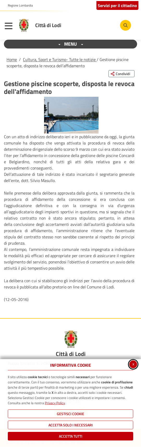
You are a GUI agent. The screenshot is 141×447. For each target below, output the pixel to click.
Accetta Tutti (70, 436)
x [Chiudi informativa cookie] (133, 364)
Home (12, 59)
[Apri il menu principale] (10, 26)
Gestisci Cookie (70, 413)
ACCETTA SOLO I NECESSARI (70, 425)
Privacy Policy (55, 403)
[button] (71, 115)
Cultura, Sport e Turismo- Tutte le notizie (60, 59)
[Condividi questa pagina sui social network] (121, 73)
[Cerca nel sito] (125, 25)
